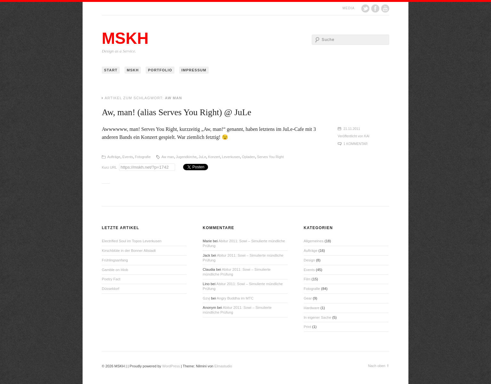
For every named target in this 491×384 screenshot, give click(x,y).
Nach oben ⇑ (378, 366)
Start (110, 70)
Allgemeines (314, 241)
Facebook (375, 8)
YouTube (385, 8)
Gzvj (206, 298)
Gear (308, 298)
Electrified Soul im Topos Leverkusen (132, 241)
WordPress (171, 366)
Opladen (248, 157)
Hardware (311, 308)
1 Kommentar (355, 144)
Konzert (214, 157)
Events (127, 157)
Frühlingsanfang (115, 260)
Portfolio (160, 70)
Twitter (365, 8)
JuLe (202, 157)
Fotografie (142, 157)
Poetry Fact (111, 279)
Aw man (167, 157)
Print (307, 327)
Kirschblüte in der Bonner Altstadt (129, 250)
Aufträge (113, 157)
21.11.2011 (351, 129)
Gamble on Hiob (115, 270)
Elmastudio (223, 366)
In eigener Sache (317, 317)
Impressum (193, 70)
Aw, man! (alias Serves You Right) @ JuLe (176, 112)
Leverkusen (231, 157)
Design (309, 260)
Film (307, 279)
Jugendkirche (186, 157)
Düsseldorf (110, 289)
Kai (367, 136)
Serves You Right (270, 157)
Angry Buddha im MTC (235, 298)
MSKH (125, 38)
